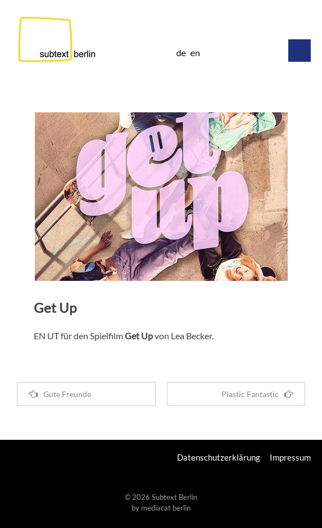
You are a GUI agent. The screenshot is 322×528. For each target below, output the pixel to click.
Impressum (290, 457)
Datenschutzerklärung (218, 457)
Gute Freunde (60, 394)
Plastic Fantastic (257, 394)
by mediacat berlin (161, 507)
